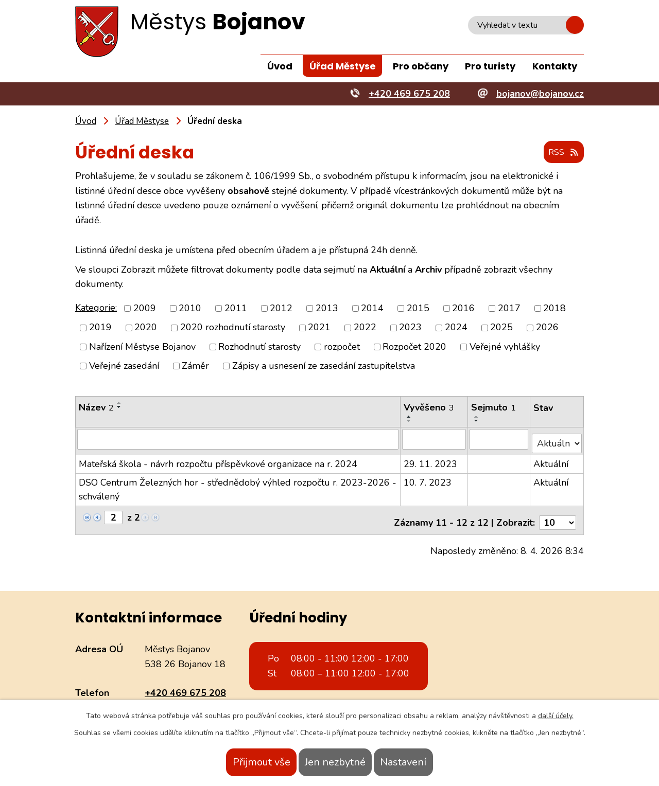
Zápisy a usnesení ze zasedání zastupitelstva (323, 366)
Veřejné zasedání (124, 366)
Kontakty (554, 66)
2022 (365, 328)
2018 (554, 308)
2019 (100, 328)
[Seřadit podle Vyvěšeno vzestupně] (409, 417)
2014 (372, 308)
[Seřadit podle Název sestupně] (119, 407)
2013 (327, 308)
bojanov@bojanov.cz (188, 698)
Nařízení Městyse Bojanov (142, 347)
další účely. (556, 716)
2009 (144, 308)
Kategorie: (96, 308)
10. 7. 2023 (428, 478)
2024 (456, 328)
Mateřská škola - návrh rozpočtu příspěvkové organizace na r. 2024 (218, 460)
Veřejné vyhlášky (505, 347)
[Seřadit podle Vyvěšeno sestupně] (409, 421)
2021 (319, 328)
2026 (547, 328)
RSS (561, 153)
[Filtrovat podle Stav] (557, 439)
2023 (410, 328)
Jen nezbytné (335, 762)
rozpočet (342, 347)
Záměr (195, 366)
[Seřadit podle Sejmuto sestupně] (477, 421)
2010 (190, 308)
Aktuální (551, 460)
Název (96, 408)
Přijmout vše (241, 762)
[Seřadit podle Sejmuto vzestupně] (477, 417)
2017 (509, 308)
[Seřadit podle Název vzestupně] (119, 403)
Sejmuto (494, 408)
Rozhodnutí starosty (259, 347)
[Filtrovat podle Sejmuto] (500, 439)
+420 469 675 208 (185, 684)
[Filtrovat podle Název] (238, 439)
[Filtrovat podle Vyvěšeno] (435, 439)
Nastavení (424, 762)
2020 (145, 328)
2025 (501, 328)
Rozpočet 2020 (414, 347)
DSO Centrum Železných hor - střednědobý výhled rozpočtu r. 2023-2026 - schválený (237, 485)
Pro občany (420, 66)
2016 (463, 308)
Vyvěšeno (429, 408)
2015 (418, 308)
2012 (281, 308)
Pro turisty (490, 66)
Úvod (279, 66)
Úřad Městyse (342, 66)
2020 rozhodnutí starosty (232, 328)
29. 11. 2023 (431, 460)
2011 (235, 308)
